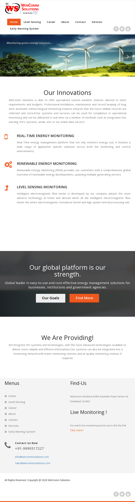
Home (14, 22)
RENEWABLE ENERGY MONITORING (47, 163)
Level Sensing (32, 22)
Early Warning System (24, 28)
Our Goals (50, 298)
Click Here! (76, 430)
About (65, 22)
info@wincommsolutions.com (32, 456)
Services (97, 22)
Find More (84, 298)
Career (51, 22)
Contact (80, 22)
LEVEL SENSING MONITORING (42, 187)
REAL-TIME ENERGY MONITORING (45, 135)
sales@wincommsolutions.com (32, 463)
